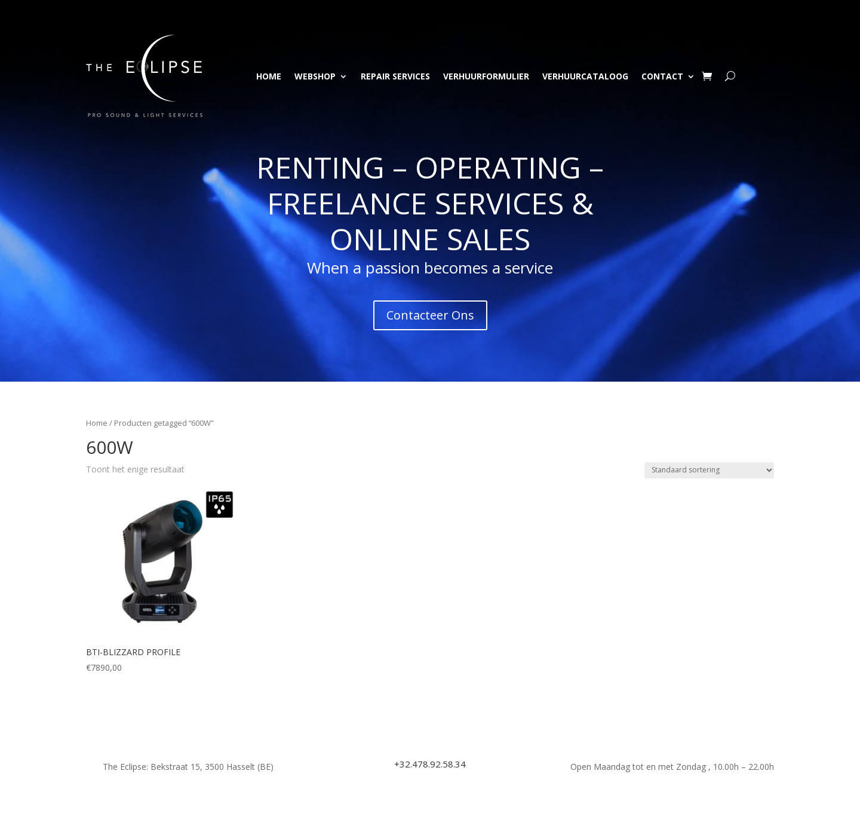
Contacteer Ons (430, 315)
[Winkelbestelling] (709, 470)
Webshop (315, 76)
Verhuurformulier (486, 76)
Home (268, 76)
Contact (662, 76)
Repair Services (395, 76)
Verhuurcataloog (585, 76)
